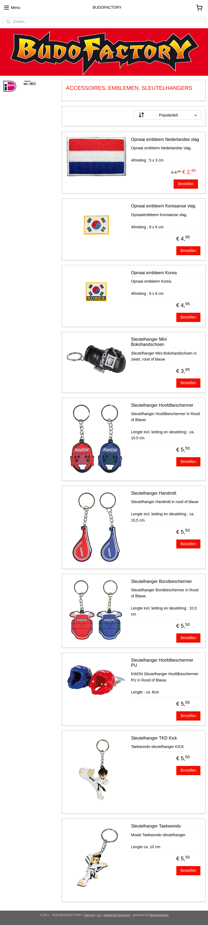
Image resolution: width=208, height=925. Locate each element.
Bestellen (186, 184)
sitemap (89, 915)
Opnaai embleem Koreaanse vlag (163, 206)
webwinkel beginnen (116, 915)
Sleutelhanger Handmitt (153, 493)
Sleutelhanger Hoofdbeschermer (162, 405)
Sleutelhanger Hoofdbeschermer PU (162, 662)
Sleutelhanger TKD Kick (154, 737)
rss (99, 915)
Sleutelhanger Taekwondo (156, 826)
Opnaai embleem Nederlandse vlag (165, 139)
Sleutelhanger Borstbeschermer (161, 581)
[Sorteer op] (167, 115)
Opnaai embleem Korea (154, 272)
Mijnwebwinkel (158, 915)
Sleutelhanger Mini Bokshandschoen (149, 342)
